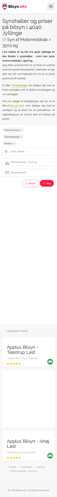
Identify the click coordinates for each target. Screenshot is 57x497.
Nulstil (30, 183)
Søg (47, 183)
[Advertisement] (28, 217)
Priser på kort (12, 130)
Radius (8, 143)
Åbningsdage (12, 136)
